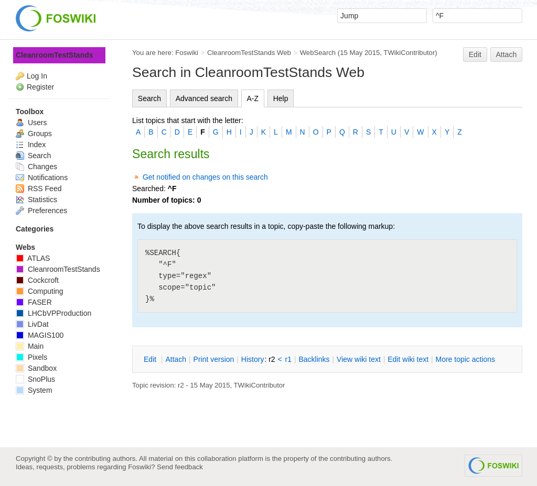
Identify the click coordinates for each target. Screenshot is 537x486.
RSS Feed (38, 188)
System (34, 390)
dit (151, 359)
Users (31, 122)
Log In (37, 76)
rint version (214, 359)
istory (252, 359)
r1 (288, 359)
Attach (506, 54)
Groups (34, 133)
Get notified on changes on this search (205, 177)
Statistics (36, 199)
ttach (175, 359)
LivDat (32, 324)
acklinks (313, 359)
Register (40, 87)
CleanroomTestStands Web (249, 53)
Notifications (42, 177)
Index (31, 144)
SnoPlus (35, 379)
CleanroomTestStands (54, 55)
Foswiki (186, 53)
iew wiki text (359, 359)
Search (149, 98)
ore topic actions (465, 359)
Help (280, 98)
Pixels (31, 357)
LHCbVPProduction (53, 313)
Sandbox (36, 368)
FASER (34, 302)
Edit (475, 54)
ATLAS (33, 258)
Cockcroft (37, 280)
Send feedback (180, 467)
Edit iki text (408, 359)
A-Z (253, 98)
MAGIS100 (39, 335)
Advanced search (204, 98)
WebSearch (318, 53)
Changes (36, 166)
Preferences (41, 210)
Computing (39, 291)
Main (30, 346)
